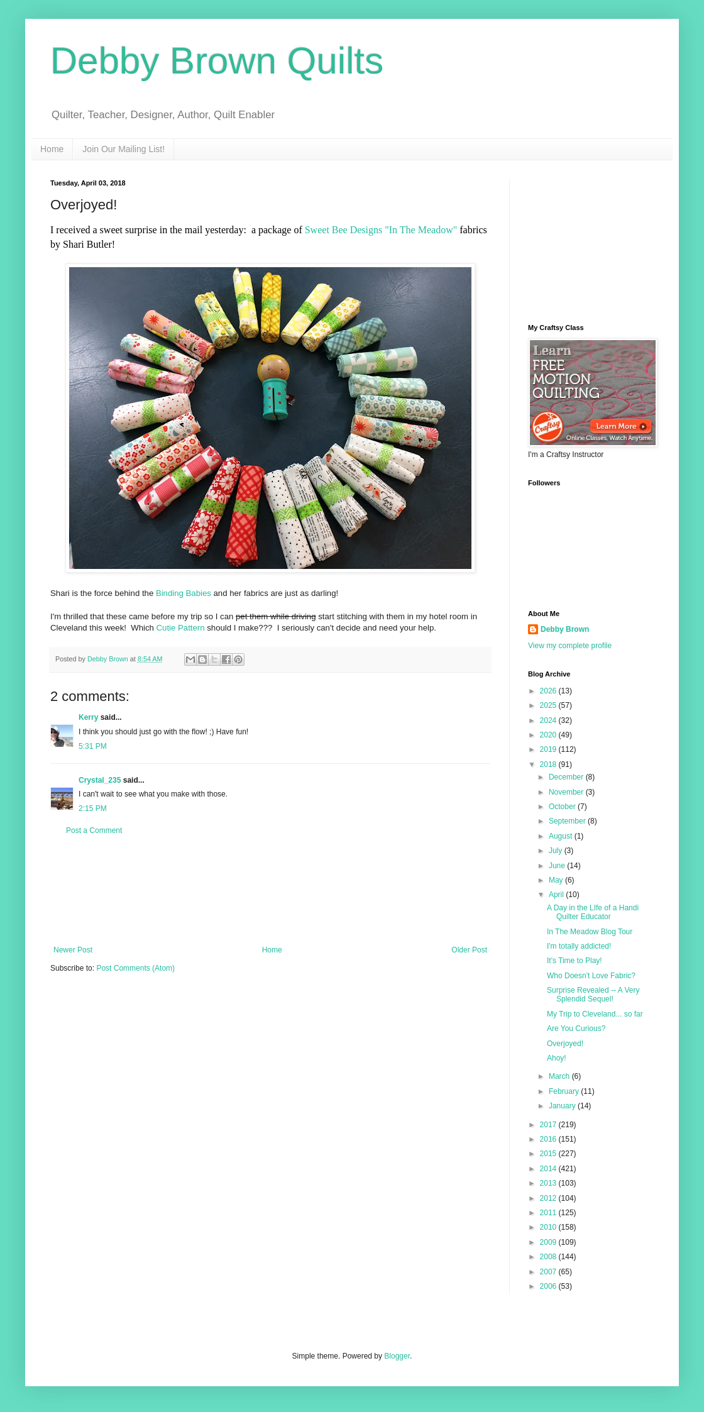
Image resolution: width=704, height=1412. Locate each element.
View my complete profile (570, 645)
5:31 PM (93, 746)
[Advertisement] (270, 890)
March (560, 1076)
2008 (549, 1256)
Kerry (88, 717)
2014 (549, 1168)
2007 (549, 1271)
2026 (549, 691)
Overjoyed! (565, 1043)
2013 (549, 1183)
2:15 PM (93, 808)
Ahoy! (556, 1058)
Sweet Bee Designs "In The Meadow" (381, 229)
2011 (549, 1212)
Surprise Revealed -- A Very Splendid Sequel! (593, 994)
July (556, 850)
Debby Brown (565, 629)
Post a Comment (94, 830)
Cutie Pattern (181, 627)
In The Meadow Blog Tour (589, 931)
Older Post (469, 950)
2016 (549, 1139)
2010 (549, 1227)
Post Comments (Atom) (135, 968)
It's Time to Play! (574, 960)
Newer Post (72, 950)
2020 (549, 735)
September (568, 821)
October (563, 806)
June (558, 865)
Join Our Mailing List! (123, 149)
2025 (549, 705)
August (562, 836)
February (565, 1091)
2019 (549, 749)
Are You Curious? (576, 1028)
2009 (549, 1242)
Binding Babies (183, 593)
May (557, 880)
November (567, 792)
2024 (549, 720)
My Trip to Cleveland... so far (595, 1014)
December (567, 777)
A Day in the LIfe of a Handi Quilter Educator (593, 912)
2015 (549, 1153)
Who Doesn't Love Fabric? (591, 975)
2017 (549, 1124)
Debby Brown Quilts (216, 61)
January (563, 1105)
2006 (549, 1286)
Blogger (397, 1356)
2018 (549, 764)
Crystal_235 (100, 780)
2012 (549, 1198)
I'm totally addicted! (579, 946)
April (557, 894)
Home (51, 149)
